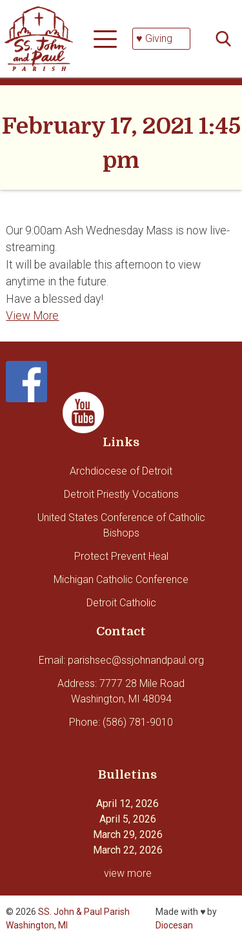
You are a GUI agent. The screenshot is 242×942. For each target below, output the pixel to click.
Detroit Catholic (121, 603)
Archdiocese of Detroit (121, 471)
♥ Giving (154, 38)
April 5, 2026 (127, 819)
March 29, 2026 (128, 834)
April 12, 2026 (127, 803)
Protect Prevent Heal (121, 556)
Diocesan (174, 925)
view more (128, 873)
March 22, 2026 (128, 850)
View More (32, 315)
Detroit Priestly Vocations (121, 494)
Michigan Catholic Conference (121, 579)
